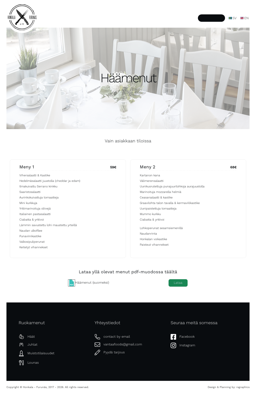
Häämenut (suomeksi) (92, 283)
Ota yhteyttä (185, 18)
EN (244, 18)
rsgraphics (243, 387)
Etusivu (101, 18)
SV (233, 18)
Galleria (164, 18)
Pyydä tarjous (211, 18)
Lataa (178, 283)
